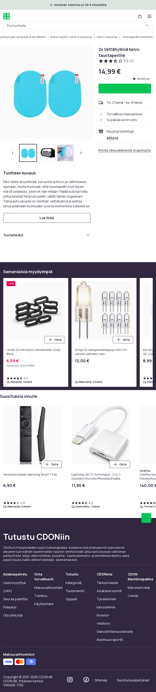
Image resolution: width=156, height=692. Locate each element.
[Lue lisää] (46, 218)
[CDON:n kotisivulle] (6, 16)
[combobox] (78, 25)
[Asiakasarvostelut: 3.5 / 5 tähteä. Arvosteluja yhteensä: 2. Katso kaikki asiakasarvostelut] (116, 60)
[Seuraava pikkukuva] (81, 153)
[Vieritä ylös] (146, 518)
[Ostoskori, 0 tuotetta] (140, 16)
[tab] (28, 153)
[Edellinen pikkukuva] (12, 153)
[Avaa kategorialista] (149, 16)
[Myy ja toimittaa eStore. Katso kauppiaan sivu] (112, 137)
